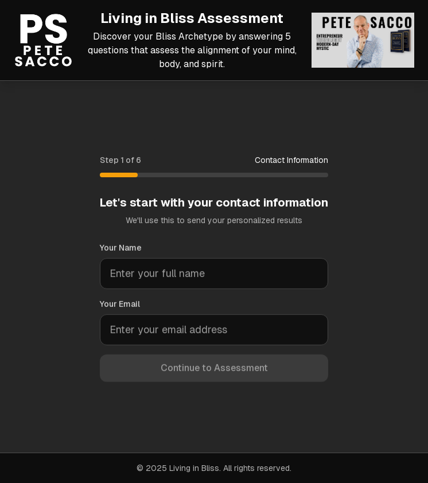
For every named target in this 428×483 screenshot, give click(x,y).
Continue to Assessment (214, 369)
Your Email (120, 305)
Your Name (121, 249)
